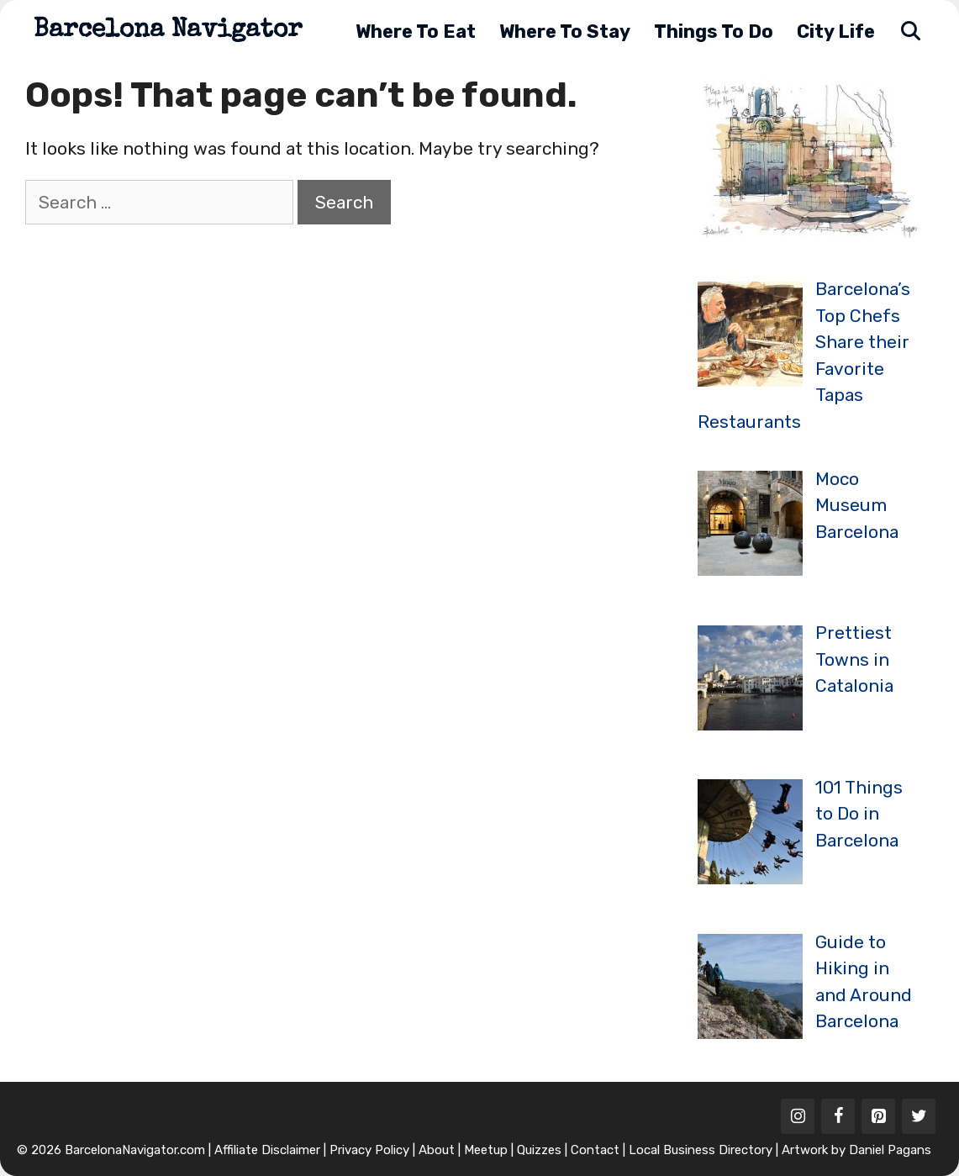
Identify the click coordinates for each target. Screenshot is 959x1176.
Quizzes (539, 1150)
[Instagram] (797, 1116)
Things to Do (713, 31)
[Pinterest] (878, 1116)
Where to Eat (416, 31)
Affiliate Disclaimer (267, 1150)
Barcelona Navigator (168, 31)
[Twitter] (918, 1116)
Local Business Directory (700, 1150)
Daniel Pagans (890, 1150)
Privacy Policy (369, 1150)
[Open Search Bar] (910, 31)
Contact (595, 1150)
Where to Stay (564, 31)
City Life (836, 31)
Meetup (486, 1150)
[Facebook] (838, 1116)
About (437, 1150)
